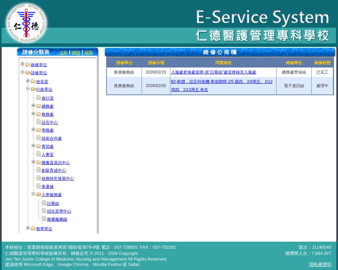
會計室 (48, 98)
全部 (63, 52)
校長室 (42, 81)
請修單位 (39, 73)
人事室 (48, 154)
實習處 (48, 146)
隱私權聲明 (320, 264)
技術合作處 (52, 138)
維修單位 (39, 64)
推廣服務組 (57, 219)
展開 (88, 52)
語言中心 (50, 122)
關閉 (76, 52)
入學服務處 (52, 194)
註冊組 (53, 203)
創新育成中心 (54, 170)
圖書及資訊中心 (56, 162)
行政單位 (44, 89)
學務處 (48, 130)
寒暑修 (48, 186)
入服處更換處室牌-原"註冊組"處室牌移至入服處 (214, 72)
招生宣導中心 (59, 211)
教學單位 (44, 228)
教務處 (48, 114)
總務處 (48, 106)
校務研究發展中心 (58, 178)
